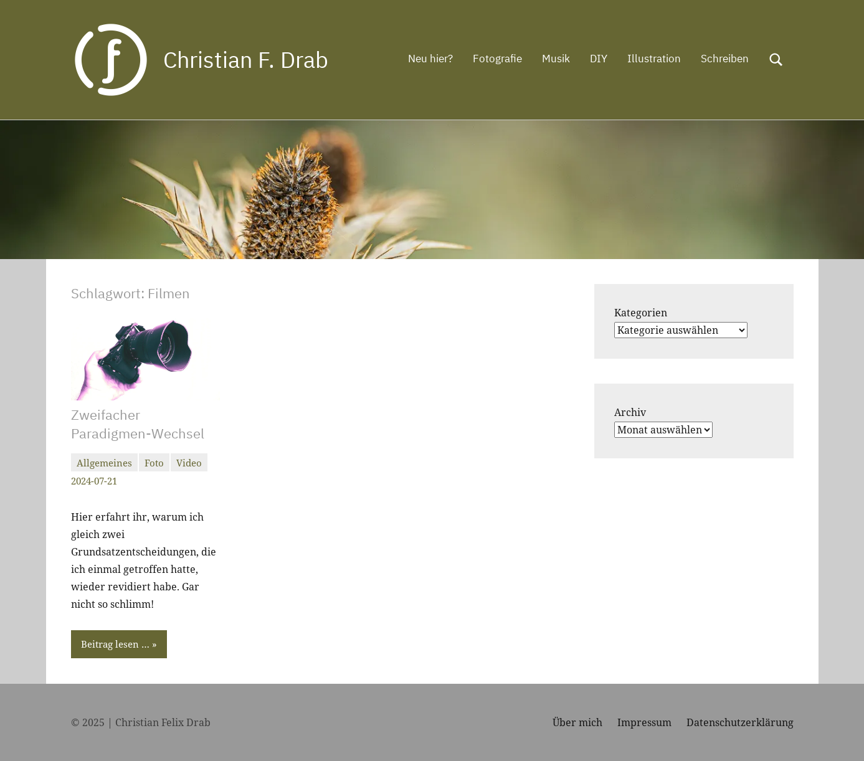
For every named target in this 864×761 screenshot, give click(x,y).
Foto (154, 462)
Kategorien (640, 312)
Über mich (577, 722)
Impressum (644, 722)
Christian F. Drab (245, 59)
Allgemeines (104, 462)
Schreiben (725, 58)
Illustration (654, 58)
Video (189, 462)
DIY (598, 58)
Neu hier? (430, 58)
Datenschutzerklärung (740, 722)
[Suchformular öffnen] (776, 59)
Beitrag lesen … (115, 644)
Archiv (630, 412)
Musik (556, 58)
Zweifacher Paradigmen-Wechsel (137, 424)
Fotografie (497, 58)
